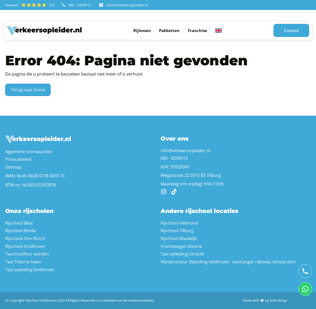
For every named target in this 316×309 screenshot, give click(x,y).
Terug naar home (28, 90)
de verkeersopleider (138, 300)
